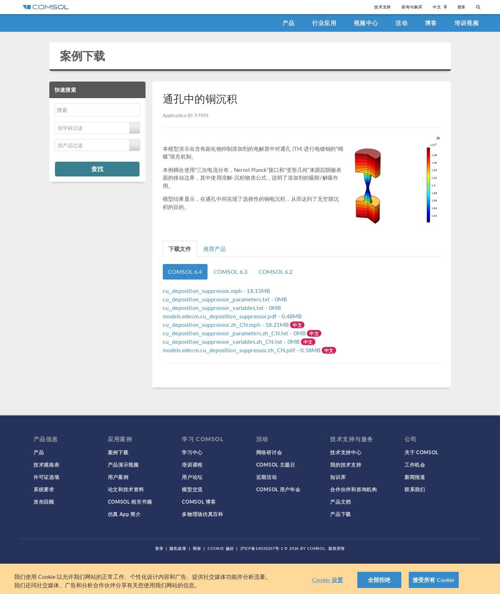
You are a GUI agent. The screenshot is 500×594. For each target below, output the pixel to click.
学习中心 (192, 452)
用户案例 (118, 476)
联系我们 (415, 489)
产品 (289, 23)
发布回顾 (43, 501)
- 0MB (225, 299)
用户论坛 (192, 476)
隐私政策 (177, 548)
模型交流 (192, 489)
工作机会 (415, 464)
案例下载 (82, 55)
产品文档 (340, 501)
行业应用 (324, 23)
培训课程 (192, 464)
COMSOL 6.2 (276, 272)
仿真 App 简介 (124, 513)
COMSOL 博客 (199, 501)
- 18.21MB (226, 324)
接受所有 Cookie (434, 580)
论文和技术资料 (126, 489)
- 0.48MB (232, 316)
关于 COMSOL (421, 452)
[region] (250, 579)
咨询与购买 (411, 7)
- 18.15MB (216, 291)
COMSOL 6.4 (185, 272)
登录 (461, 7)
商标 (197, 548)
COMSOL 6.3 (231, 272)
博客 (431, 23)
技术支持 (382, 7)
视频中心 (366, 23)
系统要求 (43, 489)
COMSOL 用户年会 (278, 489)
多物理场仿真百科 (202, 513)
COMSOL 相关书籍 (130, 501)
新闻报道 (415, 476)
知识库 (338, 476)
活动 (401, 23)
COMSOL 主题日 (275, 464)
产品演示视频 (123, 464)
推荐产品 (214, 249)
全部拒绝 (379, 580)
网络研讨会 (269, 452)
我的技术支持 (345, 464)
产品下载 (340, 513)
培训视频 (467, 23)
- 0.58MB (242, 350)
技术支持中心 (345, 452)
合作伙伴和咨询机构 (353, 489)
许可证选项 (46, 476)
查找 (97, 168)
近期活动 (266, 476)
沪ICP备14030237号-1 (261, 548)
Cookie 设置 (327, 580)
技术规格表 (46, 464)
